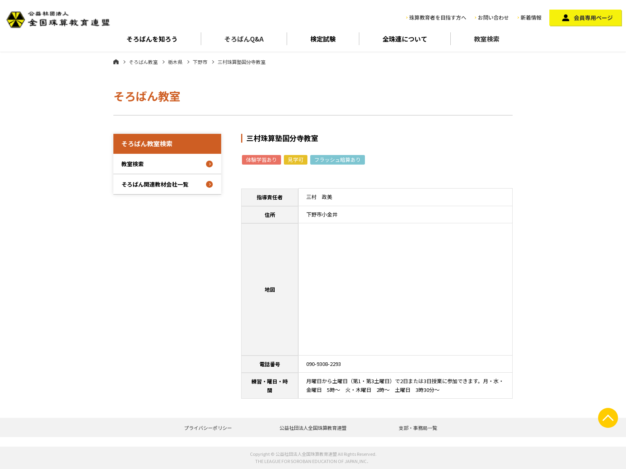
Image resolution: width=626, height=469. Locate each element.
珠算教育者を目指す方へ (437, 17)
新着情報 (531, 17)
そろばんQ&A (243, 39)
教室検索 (486, 39)
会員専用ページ (593, 18)
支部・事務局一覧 (418, 427)
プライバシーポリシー (208, 427)
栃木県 (175, 61)
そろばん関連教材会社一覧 (154, 184)
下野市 (200, 61)
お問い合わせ (493, 17)
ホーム (116, 62)
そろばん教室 (143, 61)
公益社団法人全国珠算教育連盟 (313, 427)
